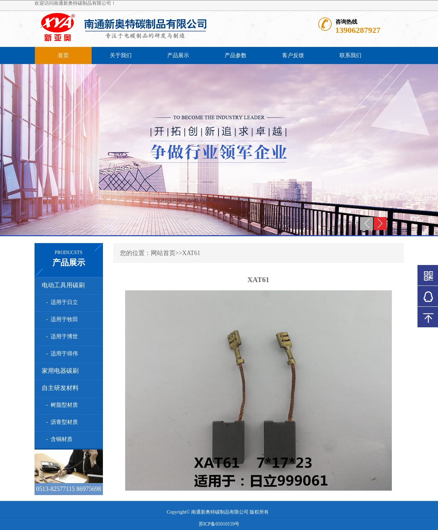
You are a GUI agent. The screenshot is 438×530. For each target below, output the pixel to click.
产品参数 (236, 55)
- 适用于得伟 (60, 353)
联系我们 (350, 55)
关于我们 (121, 55)
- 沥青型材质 (60, 422)
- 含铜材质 (57, 439)
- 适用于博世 (60, 336)
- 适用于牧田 (60, 319)
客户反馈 (293, 55)
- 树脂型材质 (60, 405)
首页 (63, 55)
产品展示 (178, 55)
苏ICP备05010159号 (219, 524)
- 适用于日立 (60, 302)
